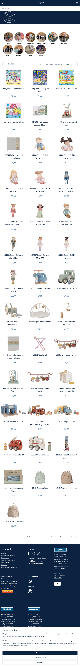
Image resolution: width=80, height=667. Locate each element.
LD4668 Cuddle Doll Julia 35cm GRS (13, 256)
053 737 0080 (32, 638)
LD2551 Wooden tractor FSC (67, 288)
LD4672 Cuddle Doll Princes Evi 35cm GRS (40, 223)
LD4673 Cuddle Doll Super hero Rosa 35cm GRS (13, 223)
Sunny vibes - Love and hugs (13, 122)
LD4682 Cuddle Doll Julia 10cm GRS (13, 190)
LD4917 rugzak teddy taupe (66, 488)
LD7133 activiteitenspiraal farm (66, 123)
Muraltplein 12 (5, 633)
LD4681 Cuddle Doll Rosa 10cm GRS (40, 190)
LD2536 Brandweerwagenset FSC (40, 423)
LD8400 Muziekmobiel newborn (66, 323)
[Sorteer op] (70, 64)
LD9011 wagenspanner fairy (66, 355)
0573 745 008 (58, 578)
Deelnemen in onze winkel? (9, 567)
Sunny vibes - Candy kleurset (13, 88)
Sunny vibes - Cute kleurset (66, 88)
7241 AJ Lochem (59, 576)
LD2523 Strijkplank (40, 355)
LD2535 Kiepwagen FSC (67, 421)
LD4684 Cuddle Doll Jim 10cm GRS (40, 157)
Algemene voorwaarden (8, 560)
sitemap (45, 663)
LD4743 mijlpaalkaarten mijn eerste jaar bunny (13, 356)
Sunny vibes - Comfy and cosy (40, 90)
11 (72, 537)
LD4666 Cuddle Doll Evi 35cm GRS (67, 256)
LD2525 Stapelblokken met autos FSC (66, 456)
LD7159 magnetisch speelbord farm (40, 123)
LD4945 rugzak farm (40, 488)
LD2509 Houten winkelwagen (13, 323)
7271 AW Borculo (6, 636)
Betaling (3, 553)
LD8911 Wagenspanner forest (40, 390)
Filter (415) (9, 64)
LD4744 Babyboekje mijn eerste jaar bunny (13, 157)
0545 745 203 (5, 638)
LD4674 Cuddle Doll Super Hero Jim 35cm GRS (67, 190)
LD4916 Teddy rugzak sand (13, 521)
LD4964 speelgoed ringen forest (13, 490)
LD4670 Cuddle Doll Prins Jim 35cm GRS (66, 223)
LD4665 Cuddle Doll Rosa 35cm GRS (13, 290)
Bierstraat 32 (58, 573)
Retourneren (5, 558)
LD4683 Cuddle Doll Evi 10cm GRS (67, 157)
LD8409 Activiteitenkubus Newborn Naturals (66, 390)
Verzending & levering (8, 555)
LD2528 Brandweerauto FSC (13, 455)
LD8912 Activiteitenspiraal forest (13, 390)
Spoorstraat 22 (32, 633)
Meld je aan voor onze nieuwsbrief (11, 26)
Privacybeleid (5, 562)
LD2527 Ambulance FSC (40, 455)
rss (48, 663)
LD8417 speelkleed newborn (40, 321)
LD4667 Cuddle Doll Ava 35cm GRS (40, 256)
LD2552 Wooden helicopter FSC (39, 290)
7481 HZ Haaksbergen (34, 636)
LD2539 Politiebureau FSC (13, 421)
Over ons (4, 565)
